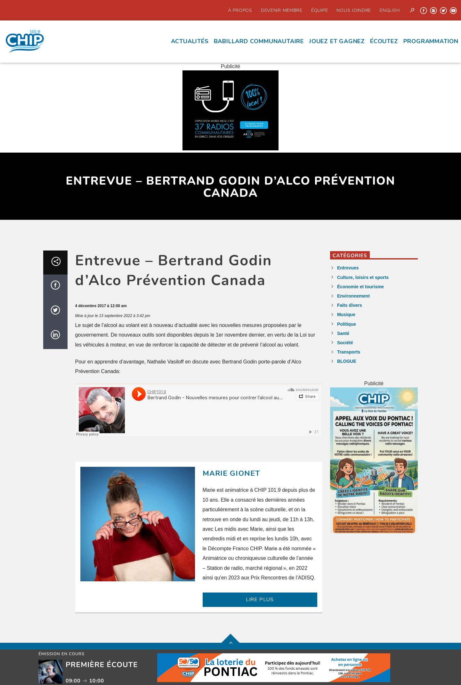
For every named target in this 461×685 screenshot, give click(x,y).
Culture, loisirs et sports (363, 277)
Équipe (319, 10)
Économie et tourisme (360, 286)
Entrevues (348, 267)
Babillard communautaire (259, 41)
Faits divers (349, 305)
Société (345, 342)
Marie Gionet (231, 473)
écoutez (384, 41)
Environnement (353, 296)
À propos (240, 10)
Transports (348, 351)
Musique (346, 314)
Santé (343, 333)
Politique (346, 324)
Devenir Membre (282, 10)
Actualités (190, 41)
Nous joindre (353, 10)
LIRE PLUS (260, 599)
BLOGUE (346, 361)
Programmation (430, 41)
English (390, 10)
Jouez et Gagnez (337, 41)
